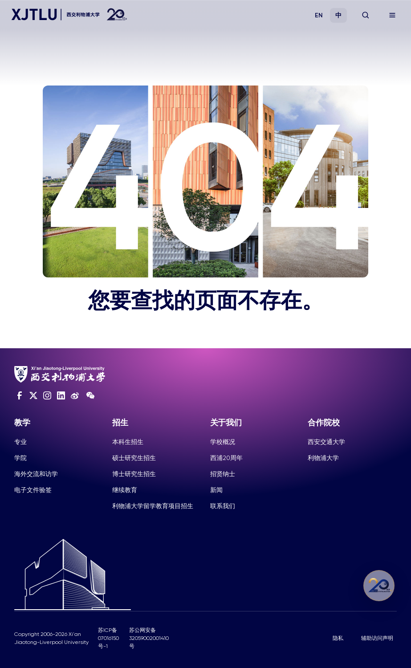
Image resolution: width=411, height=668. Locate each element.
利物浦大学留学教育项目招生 (152, 505)
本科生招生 (127, 441)
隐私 (338, 638)
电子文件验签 (33, 489)
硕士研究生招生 (134, 457)
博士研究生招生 (134, 473)
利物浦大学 (323, 457)
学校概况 (222, 441)
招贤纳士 (222, 473)
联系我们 (222, 505)
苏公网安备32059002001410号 (149, 638)
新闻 (216, 489)
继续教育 (124, 489)
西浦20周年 (226, 457)
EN (319, 15)
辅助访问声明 (377, 638)
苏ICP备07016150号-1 (108, 638)
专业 (20, 441)
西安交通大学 (326, 441)
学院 (20, 457)
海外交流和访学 (36, 473)
